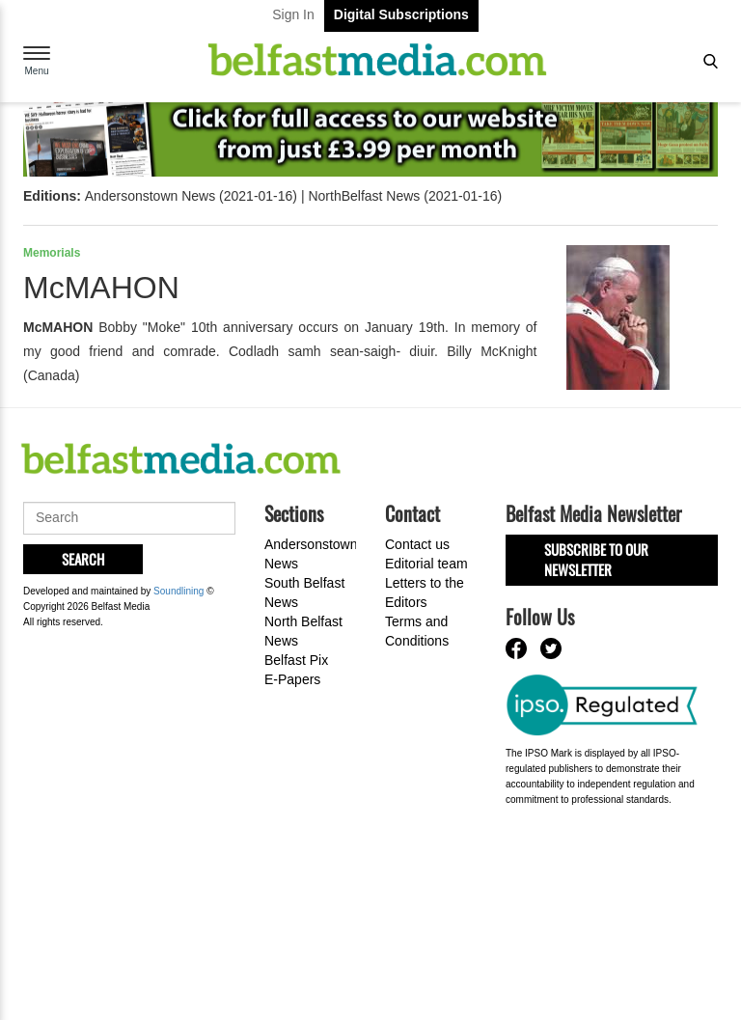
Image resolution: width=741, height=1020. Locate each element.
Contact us (417, 544)
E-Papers (292, 679)
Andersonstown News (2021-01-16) (191, 196)
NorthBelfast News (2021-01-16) (405, 196)
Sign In (293, 14)
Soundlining (178, 591)
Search (83, 558)
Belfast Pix (296, 660)
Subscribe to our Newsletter (596, 559)
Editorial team (426, 563)
